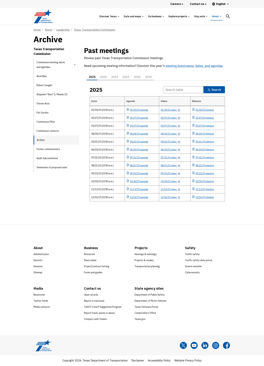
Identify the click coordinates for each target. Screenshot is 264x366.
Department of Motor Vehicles (151, 301)
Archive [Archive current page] (41, 140)
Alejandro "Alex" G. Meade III (52, 94)
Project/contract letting (96, 267)
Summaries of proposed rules (52, 167)
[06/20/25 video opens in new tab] (170, 150)
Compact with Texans (95, 319)
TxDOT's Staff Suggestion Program (102, 307)
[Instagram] (215, 346)
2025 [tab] (92, 77)
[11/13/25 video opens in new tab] (170, 190)
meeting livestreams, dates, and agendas (194, 66)
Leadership (63, 29)
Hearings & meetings (146, 254)
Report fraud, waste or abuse (99, 313)
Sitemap (38, 273)
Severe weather (193, 267)
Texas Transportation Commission (94, 29)
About (48, 29)
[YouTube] (194, 346)
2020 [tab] (154, 77)
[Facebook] (226, 346)
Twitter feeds (41, 301)
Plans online (90, 260)
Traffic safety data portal (198, 260)
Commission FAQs (46, 121)
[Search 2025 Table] (183, 90)
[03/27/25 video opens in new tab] (170, 126)
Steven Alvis (43, 103)
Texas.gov (140, 319)
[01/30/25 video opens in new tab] (170, 110)
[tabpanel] (157, 150)
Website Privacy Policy (188, 361)
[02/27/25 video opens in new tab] (170, 118)
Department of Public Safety (150, 295)
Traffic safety (192, 254)
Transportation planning (147, 267)
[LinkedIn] (204, 346)
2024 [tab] (105, 77)
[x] (183, 346)
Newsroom (39, 295)
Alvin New (42, 76)
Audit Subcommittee (47, 158)
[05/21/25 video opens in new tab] (170, 142)
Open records (91, 295)
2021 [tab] (141, 77)
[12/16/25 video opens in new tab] (170, 197)
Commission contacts (48, 130)
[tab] (109, 16)
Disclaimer (137, 361)
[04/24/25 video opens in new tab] (170, 134)
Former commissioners (48, 149)
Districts (38, 260)
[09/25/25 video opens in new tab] (170, 174)
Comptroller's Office (145, 313)
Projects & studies (144, 260)
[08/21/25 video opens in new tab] (170, 166)
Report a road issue (94, 301)
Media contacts (42, 307)
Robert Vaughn (44, 85)
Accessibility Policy (159, 361)
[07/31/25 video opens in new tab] (170, 158)
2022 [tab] (129, 77)
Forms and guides (93, 273)
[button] (75, 65)
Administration (41, 254)
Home (37, 29)
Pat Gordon (42, 112)
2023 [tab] (117, 77)
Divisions (38, 267)
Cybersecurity (192, 273)
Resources (89, 254)
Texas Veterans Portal (146, 307)
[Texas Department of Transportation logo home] (43, 16)
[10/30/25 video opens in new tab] (170, 182)
